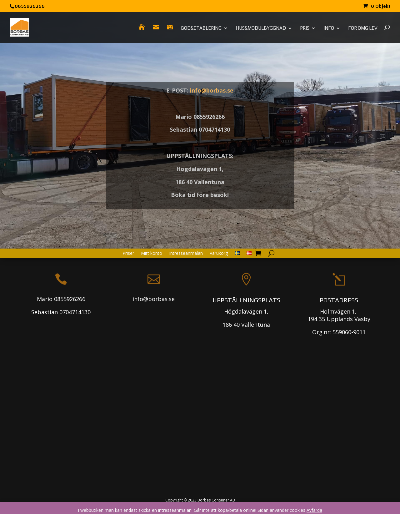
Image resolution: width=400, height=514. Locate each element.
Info (328, 28)
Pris (304, 28)
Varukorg (219, 253)
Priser (128, 253)
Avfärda (314, 510)
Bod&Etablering (201, 28)
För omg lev (363, 28)
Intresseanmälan (186, 253)
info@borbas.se (211, 90)
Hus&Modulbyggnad (261, 28)
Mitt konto (151, 253)
